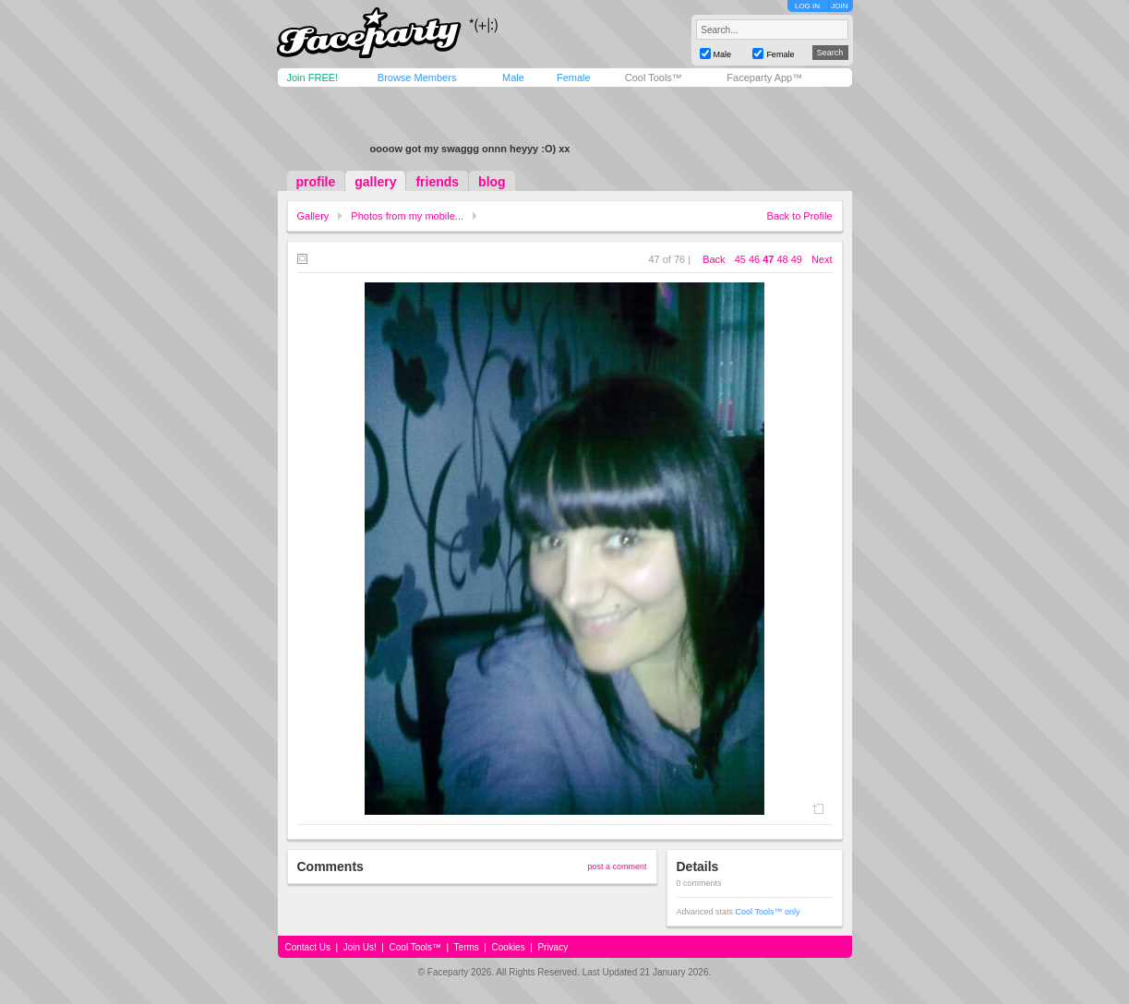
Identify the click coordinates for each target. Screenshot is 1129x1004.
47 (768, 259)
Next (822, 259)
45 (740, 259)
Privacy (552, 947)
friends (437, 181)
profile (316, 181)
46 (754, 259)
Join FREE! (313, 77)
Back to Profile (800, 215)
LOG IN (807, 6)
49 (796, 259)
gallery (375, 181)
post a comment (616, 866)
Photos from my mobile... (407, 215)
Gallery (313, 215)
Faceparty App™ (764, 77)
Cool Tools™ (653, 77)
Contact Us (307, 947)
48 (781, 259)
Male (513, 77)
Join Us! (360, 947)
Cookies (508, 947)
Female (574, 77)
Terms (466, 947)
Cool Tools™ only (768, 911)
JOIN (839, 6)
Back (714, 259)
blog (492, 181)
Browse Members (417, 77)
